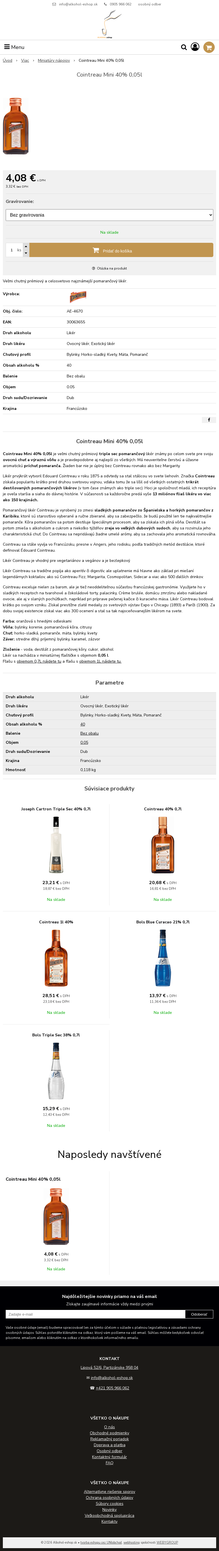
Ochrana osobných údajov (109, 1497)
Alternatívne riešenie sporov (109, 1491)
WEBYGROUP (167, 1542)
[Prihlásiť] (195, 47)
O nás (109, 1427)
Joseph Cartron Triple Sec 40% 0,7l (56, 809)
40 (82, 724)
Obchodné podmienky (109, 1433)
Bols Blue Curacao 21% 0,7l (163, 922)
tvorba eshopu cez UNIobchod (101, 1542)
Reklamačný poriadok (109, 1439)
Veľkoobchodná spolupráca (109, 1515)
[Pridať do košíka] (109, 250)
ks (19, 250)
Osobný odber (109, 1451)
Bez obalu (89, 733)
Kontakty (109, 1521)
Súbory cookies (109, 1503)
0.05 (84, 742)
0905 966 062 (120, 4)
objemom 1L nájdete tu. (100, 661)
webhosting (131, 1542)
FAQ (109, 1463)
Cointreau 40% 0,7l (163, 809)
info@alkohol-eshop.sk (78, 4)
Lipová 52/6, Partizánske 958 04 (109, 1367)
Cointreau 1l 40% (56, 922)
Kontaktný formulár (109, 1457)
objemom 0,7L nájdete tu (39, 661)
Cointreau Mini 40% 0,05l (33, 1179)
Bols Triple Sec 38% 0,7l (56, 1035)
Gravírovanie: (20, 201)
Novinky (109, 1509)
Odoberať (199, 1314)
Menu (14, 47)
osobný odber (149, 4)
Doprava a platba (109, 1445)
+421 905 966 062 (112, 1388)
